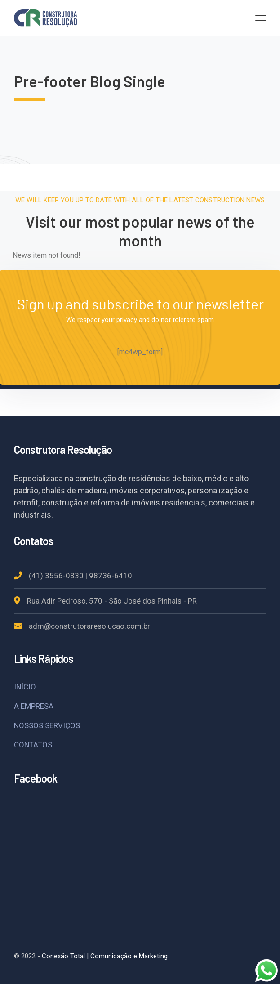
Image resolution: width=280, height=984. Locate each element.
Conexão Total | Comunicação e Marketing (105, 956)
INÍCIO (25, 686)
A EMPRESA (33, 706)
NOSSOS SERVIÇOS (47, 725)
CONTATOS (33, 744)
